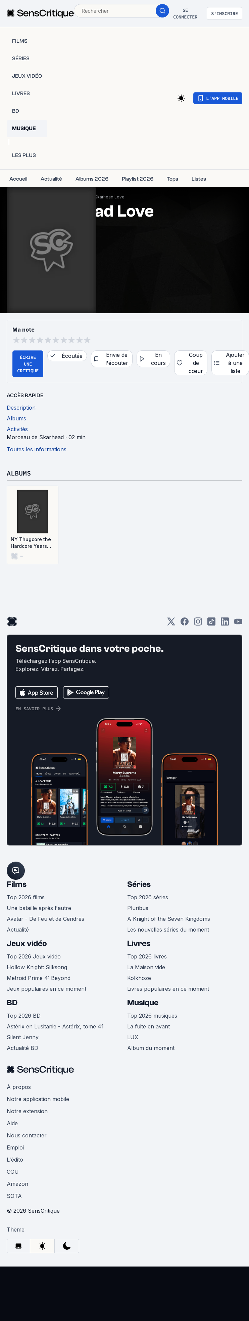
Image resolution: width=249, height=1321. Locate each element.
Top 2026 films (26, 897)
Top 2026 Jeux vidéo (34, 956)
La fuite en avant (148, 1026)
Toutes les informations (36, 449)
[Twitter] (171, 624)
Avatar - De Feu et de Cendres (45, 918)
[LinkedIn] (225, 624)
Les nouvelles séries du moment (168, 929)
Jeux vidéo (27, 943)
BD (12, 1002)
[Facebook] (185, 624)
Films (17, 884)
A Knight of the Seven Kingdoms (168, 918)
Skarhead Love (110, 196)
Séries (139, 884)
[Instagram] (198, 624)
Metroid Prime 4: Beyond (38, 978)
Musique (142, 1002)
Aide (12, 1123)
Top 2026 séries (147, 897)
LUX (132, 1037)
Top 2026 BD (24, 1015)
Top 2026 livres (147, 956)
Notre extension (27, 1111)
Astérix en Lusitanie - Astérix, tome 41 (55, 1026)
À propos (19, 1087)
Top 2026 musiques (152, 1015)
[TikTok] (211, 624)
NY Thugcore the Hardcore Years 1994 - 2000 (31, 543)
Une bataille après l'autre (39, 908)
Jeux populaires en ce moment (46, 988)
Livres (138, 943)
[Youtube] (238, 624)
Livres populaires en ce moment (168, 988)
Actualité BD (22, 1048)
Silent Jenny (23, 1037)
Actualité (18, 929)
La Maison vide (146, 967)
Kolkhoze (139, 978)
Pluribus (137, 908)
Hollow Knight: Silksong (37, 967)
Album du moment (151, 1048)
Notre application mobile (38, 1099)
